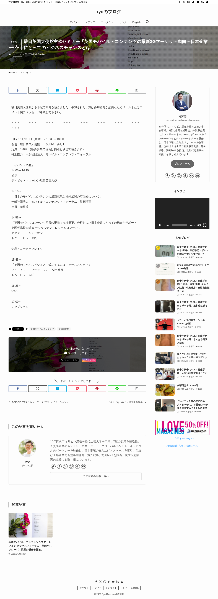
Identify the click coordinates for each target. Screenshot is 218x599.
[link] (53, 466)
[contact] (207, 2)
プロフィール (182, 163)
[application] (182, 213)
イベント (18, 54)
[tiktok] (193, 2)
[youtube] (198, 2)
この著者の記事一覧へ (96, 476)
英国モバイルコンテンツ (42, 329)
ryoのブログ (109, 12)
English (135, 588)
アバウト (84, 588)
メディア (97, 588)
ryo (27, 461)
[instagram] (188, 2)
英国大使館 (64, 329)
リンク (123, 588)
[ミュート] (199, 225)
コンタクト (111, 588)
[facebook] (179, 2)
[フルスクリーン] (205, 225)
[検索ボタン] (147, 22)
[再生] (160, 225)
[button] (18, 90)
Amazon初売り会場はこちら (182, 445)
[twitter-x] (184, 2)
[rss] (202, 2)
